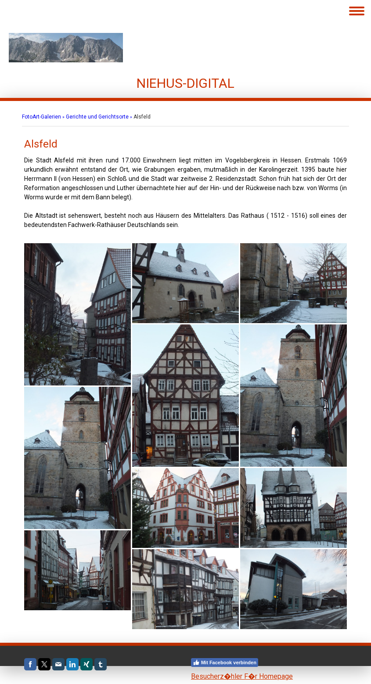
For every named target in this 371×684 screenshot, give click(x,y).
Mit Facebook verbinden (224, 662)
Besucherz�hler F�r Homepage (242, 676)
